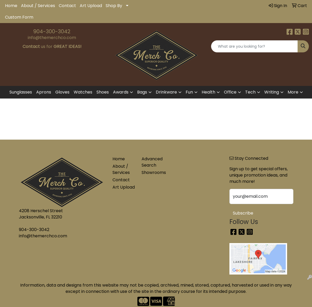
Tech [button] (250, 92)
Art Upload (91, 6)
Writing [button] (271, 92)
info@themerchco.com (52, 38)
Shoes (102, 92)
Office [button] (230, 92)
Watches (83, 92)
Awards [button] (120, 92)
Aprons (43, 92)
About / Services (38, 6)
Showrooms (153, 172)
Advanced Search (152, 162)
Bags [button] (142, 92)
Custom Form (19, 17)
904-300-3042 (52, 31)
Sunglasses (20, 92)
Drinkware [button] (166, 92)
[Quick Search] (254, 46)
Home (11, 6)
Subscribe (243, 213)
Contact (67, 6)
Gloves (62, 92)
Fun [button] (189, 92)
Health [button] (208, 92)
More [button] (293, 92)
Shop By (114, 6)
